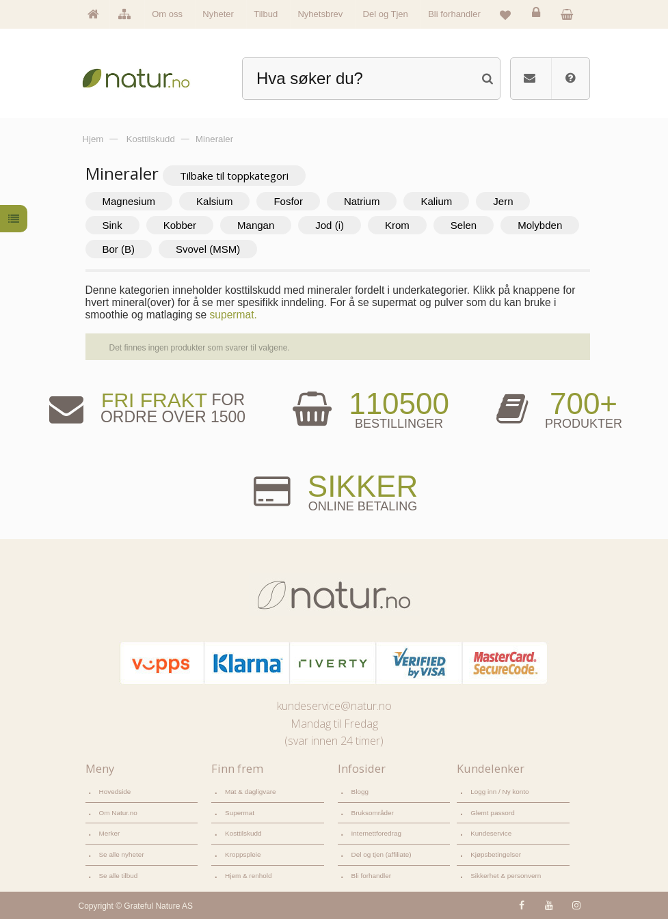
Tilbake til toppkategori (234, 175)
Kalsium (214, 201)
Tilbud (266, 14)
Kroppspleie (242, 854)
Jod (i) (329, 225)
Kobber (179, 225)
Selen (464, 225)
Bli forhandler (454, 14)
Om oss (167, 14)
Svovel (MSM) (208, 249)
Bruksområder (372, 813)
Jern (503, 201)
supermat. (233, 314)
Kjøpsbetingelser (495, 854)
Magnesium (129, 201)
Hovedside (115, 791)
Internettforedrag (376, 833)
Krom (397, 225)
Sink (112, 225)
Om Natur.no (118, 813)
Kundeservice (490, 833)
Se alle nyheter (121, 854)
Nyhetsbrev (320, 14)
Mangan (255, 225)
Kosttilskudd (243, 833)
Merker (109, 833)
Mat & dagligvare (250, 791)
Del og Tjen (385, 14)
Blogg (360, 791)
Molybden (540, 225)
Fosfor (288, 201)
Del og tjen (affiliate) (381, 854)
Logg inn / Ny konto (499, 791)
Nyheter (218, 14)
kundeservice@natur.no (334, 705)
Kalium (436, 201)
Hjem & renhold (248, 875)
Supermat (239, 813)
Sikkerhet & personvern (505, 875)
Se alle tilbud (118, 875)
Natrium (362, 201)
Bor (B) (119, 249)
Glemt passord (492, 813)
